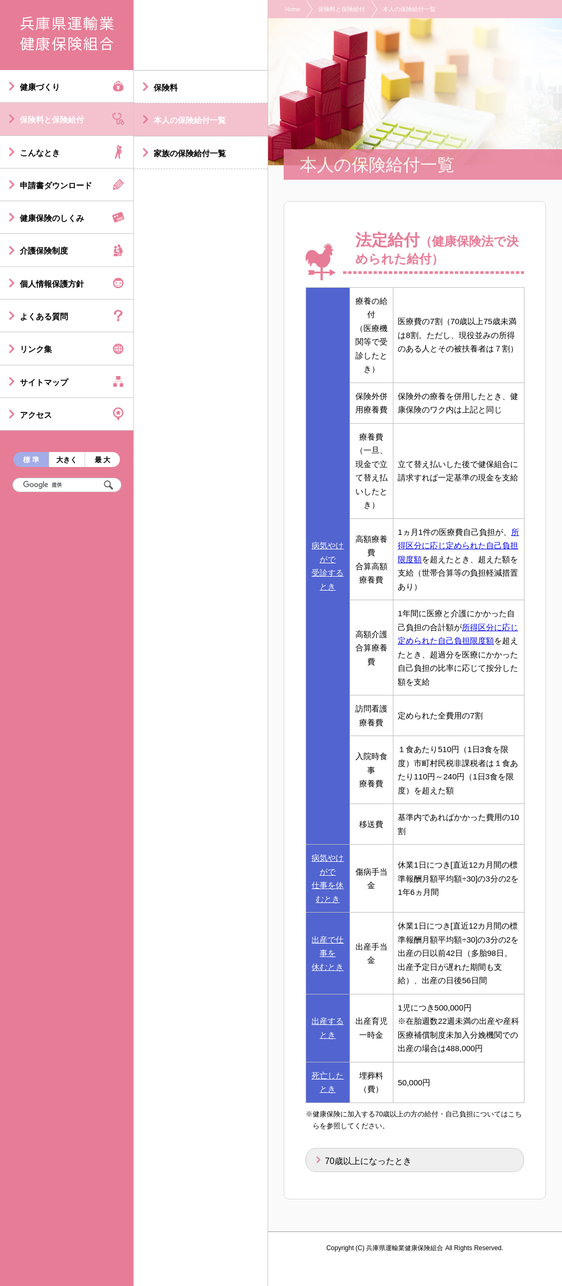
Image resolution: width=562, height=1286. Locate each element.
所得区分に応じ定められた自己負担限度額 (458, 545)
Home (292, 9)
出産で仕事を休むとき (328, 953)
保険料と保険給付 (341, 9)
